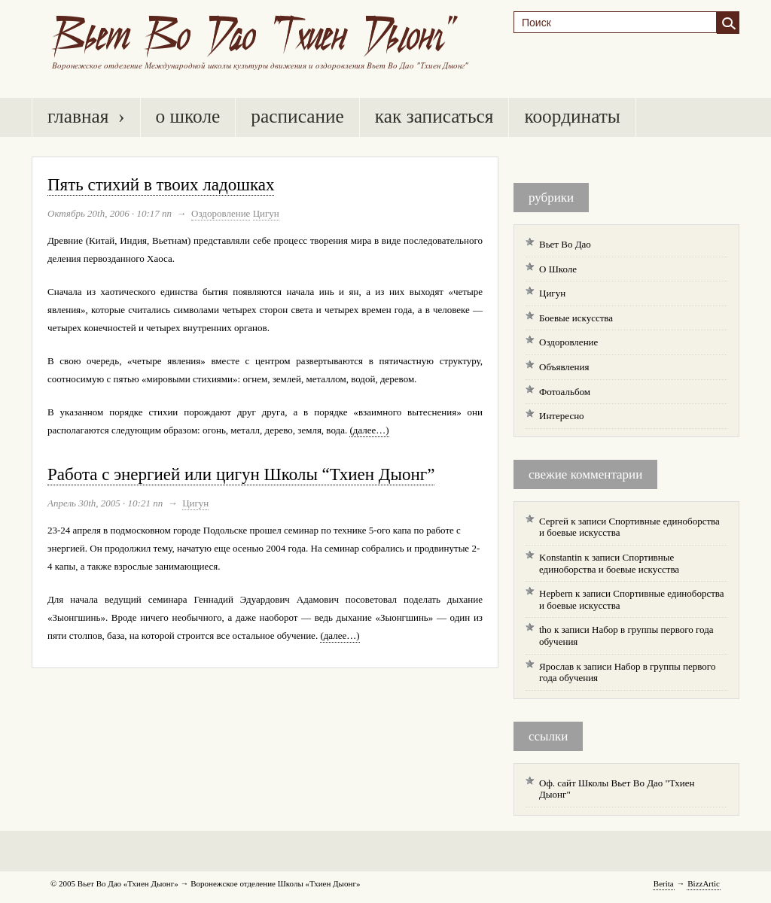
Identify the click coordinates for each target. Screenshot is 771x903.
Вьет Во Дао (565, 244)
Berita (664, 883)
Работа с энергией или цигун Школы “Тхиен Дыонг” (240, 474)
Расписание (297, 115)
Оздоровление (220, 213)
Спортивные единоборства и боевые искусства (609, 563)
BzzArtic (703, 883)
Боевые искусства (576, 318)
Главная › (86, 115)
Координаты (572, 115)
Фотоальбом (564, 391)
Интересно (561, 415)
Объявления (564, 366)
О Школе (188, 115)
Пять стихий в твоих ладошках (160, 184)
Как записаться (434, 115)
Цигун (266, 213)
